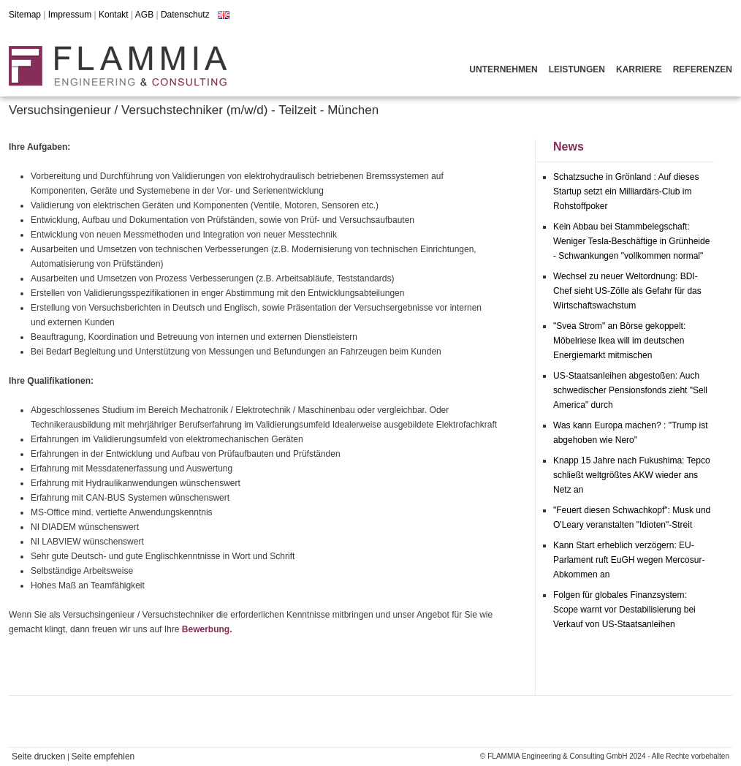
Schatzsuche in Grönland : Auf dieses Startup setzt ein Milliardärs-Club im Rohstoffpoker (626, 191)
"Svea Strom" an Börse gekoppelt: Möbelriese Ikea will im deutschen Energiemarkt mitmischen (619, 340)
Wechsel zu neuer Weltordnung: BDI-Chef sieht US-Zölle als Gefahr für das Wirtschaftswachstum (627, 291)
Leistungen (577, 69)
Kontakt (114, 15)
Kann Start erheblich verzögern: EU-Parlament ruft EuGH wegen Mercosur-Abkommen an (628, 560)
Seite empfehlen (103, 756)
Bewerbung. (207, 629)
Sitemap (25, 15)
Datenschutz (185, 15)
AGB (144, 15)
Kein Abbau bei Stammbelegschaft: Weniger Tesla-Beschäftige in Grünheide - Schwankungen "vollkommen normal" (631, 241)
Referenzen (702, 69)
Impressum (69, 15)
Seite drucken (38, 756)
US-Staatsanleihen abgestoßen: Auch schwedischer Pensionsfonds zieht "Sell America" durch (630, 390)
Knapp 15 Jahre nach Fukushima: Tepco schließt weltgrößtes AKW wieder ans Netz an (631, 475)
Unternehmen (503, 69)
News (568, 146)
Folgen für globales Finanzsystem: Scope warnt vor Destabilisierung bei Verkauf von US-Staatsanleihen (624, 609)
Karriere (639, 69)
